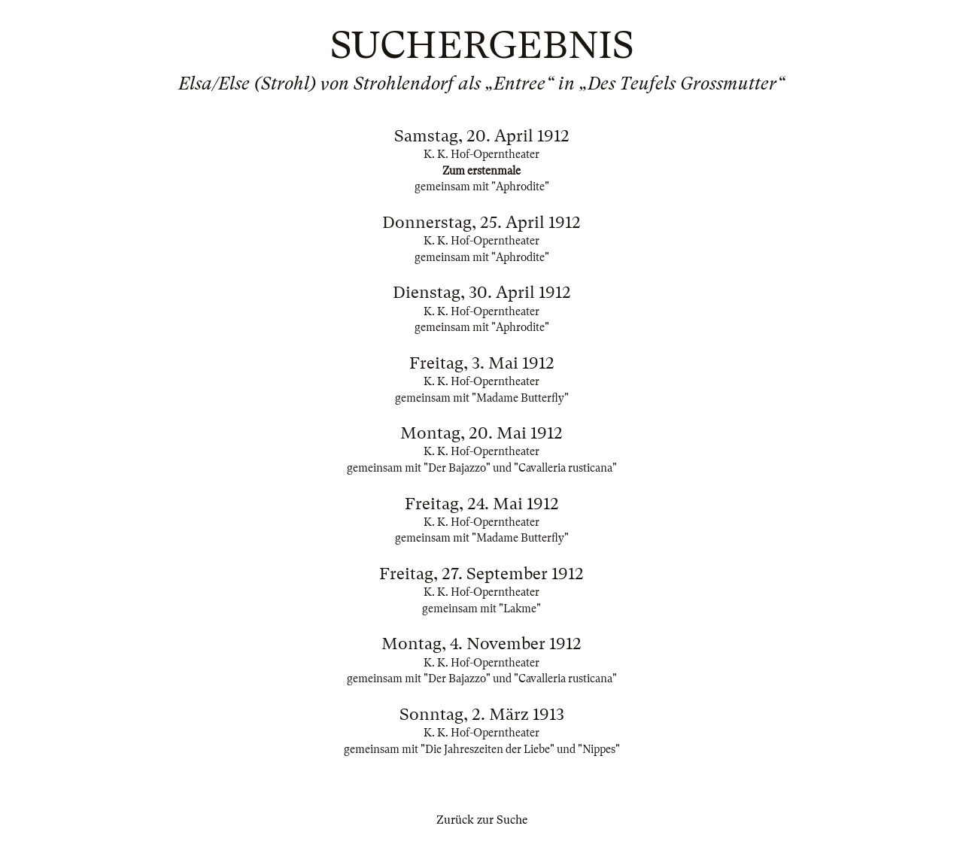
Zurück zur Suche (481, 820)
